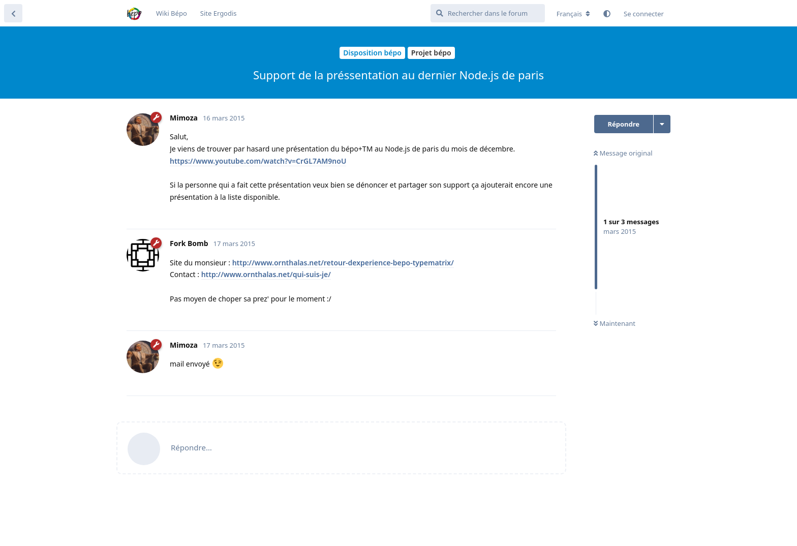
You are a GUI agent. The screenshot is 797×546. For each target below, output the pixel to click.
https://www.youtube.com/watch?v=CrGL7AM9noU (258, 161)
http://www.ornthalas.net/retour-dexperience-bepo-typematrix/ (343, 262)
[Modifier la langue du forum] (573, 14)
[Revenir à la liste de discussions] (13, 13)
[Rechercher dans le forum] (488, 13)
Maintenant (614, 323)
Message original (623, 153)
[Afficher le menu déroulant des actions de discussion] (662, 124)
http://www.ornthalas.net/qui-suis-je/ (266, 274)
